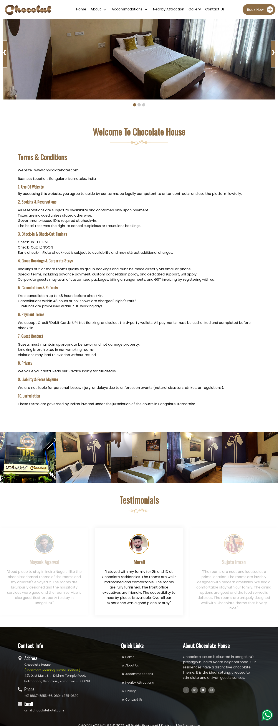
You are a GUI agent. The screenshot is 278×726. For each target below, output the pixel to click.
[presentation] (5, 54)
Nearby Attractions (137, 682)
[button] (134, 104)
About (96, 9)
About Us (130, 665)
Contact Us (215, 9)
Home (81, 9)
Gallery (195, 9)
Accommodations (127, 9)
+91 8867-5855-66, (38, 696)
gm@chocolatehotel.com (44, 710)
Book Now (260, 9)
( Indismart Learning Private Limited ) (52, 670)
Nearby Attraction (168, 9)
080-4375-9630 (66, 696)
